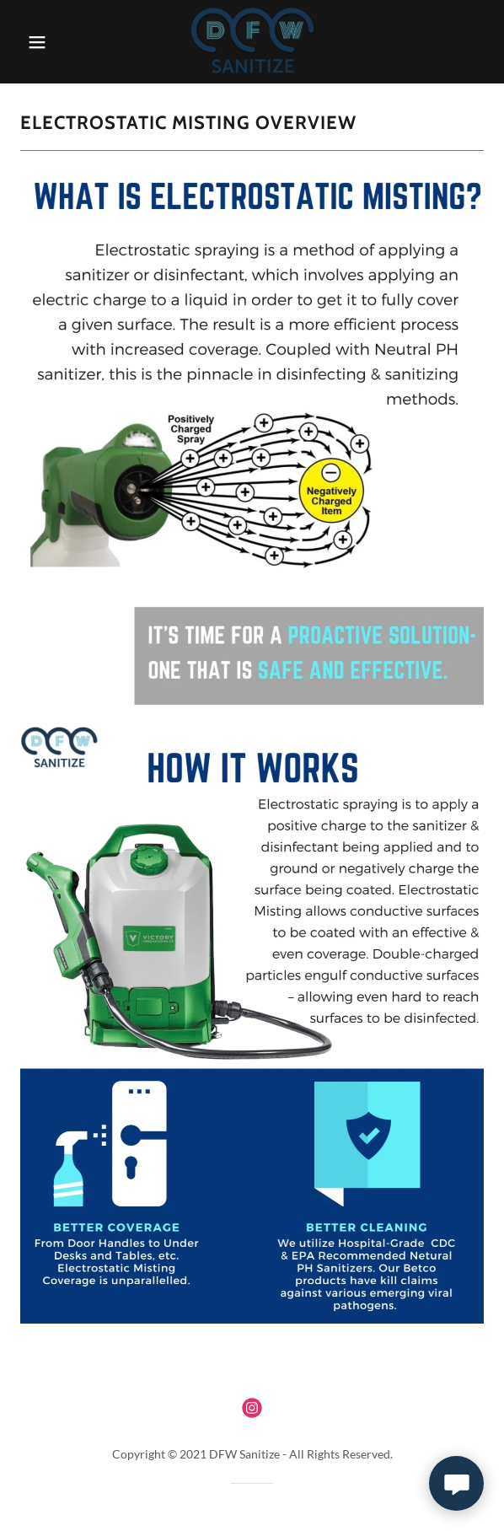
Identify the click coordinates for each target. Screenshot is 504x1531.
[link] (252, 42)
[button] (51, 42)
